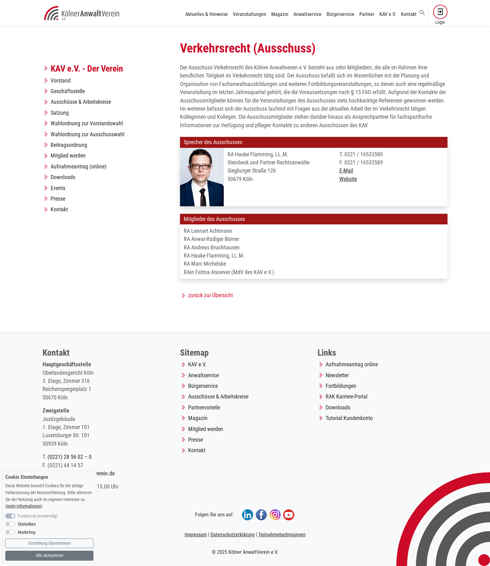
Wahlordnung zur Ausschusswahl (87, 134)
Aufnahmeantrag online (352, 364)
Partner (366, 14)
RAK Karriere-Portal (347, 396)
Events (58, 188)
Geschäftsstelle (68, 91)
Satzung (60, 113)
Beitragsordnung (69, 145)
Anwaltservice (307, 14)
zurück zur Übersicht (210, 295)
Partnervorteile (204, 407)
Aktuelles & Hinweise (206, 14)
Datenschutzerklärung (233, 535)
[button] (422, 12)
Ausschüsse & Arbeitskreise (81, 102)
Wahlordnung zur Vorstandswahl (87, 123)
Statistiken (27, 524)
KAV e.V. (387, 14)
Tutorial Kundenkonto (349, 418)
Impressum (196, 535)
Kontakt (409, 14)
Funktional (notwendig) (38, 516)
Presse (58, 199)
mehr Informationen (24, 506)
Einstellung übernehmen (49, 543)
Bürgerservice (340, 14)
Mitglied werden (68, 156)
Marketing (26, 532)
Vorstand (61, 81)
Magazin (279, 14)
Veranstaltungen (249, 14)
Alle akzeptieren (49, 555)
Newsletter (337, 375)
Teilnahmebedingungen (282, 535)
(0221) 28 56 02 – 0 (70, 457)
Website (348, 179)
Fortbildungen (341, 386)
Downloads (63, 177)
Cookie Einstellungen (26, 477)
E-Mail (346, 171)
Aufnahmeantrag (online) (79, 166)
